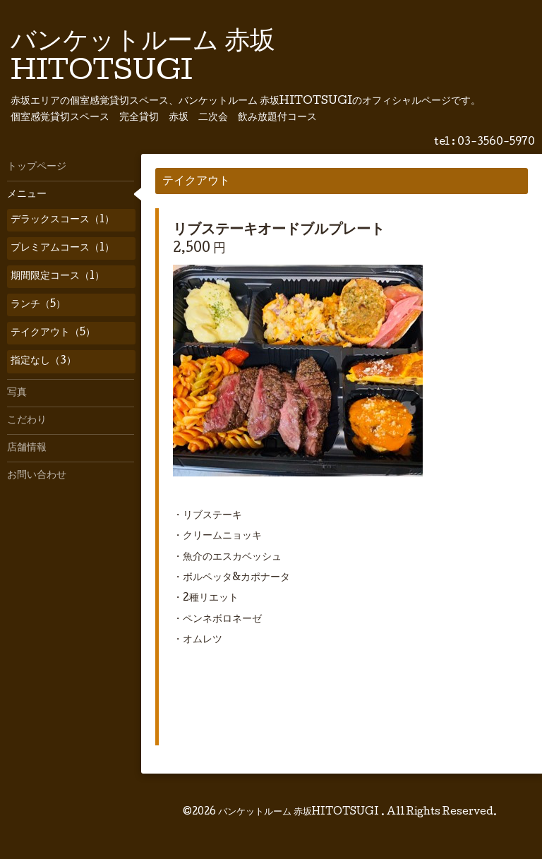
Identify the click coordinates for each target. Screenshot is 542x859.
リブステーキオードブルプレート (279, 231)
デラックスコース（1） (62, 220)
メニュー (27, 194)
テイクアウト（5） (53, 333)
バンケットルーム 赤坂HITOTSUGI (299, 812)
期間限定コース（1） (57, 276)
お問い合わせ (36, 475)
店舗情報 (27, 448)
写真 (17, 393)
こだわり (27, 420)
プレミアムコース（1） (62, 248)
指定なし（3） (43, 361)
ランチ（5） (38, 305)
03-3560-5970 (496, 142)
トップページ (36, 167)
